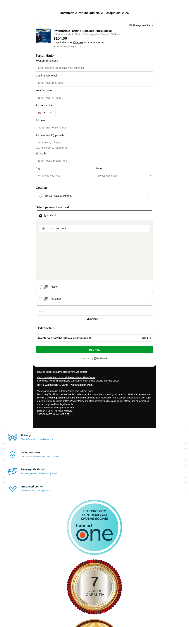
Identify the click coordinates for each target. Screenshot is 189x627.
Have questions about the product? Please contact (62, 313)
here (72, 349)
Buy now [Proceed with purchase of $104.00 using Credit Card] (94, 291)
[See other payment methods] (94, 260)
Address (40, 120)
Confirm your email (46, 75)
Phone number (44, 105)
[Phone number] (104, 112)
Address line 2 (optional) (50, 135)
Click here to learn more (81, 333)
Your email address (47, 60)
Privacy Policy (77, 343)
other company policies (100, 343)
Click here (78, 42)
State (99, 153)
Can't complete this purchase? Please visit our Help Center (66, 319)
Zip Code (41, 153)
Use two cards (57, 213)
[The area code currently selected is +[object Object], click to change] (46, 112)
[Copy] (64, 326)
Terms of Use (62, 343)
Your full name (44, 90)
